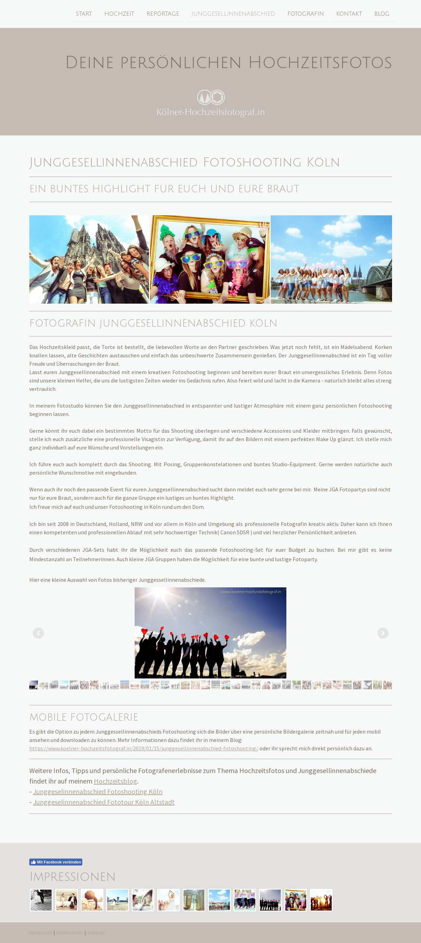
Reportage (161, 13)
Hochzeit (118, 13)
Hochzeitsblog (115, 781)
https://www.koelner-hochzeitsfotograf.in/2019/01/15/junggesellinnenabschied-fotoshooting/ (143, 748)
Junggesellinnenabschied (232, 13)
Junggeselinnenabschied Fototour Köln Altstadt (104, 801)
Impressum (40, 932)
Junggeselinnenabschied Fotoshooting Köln (98, 791)
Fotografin (304, 13)
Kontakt (348, 13)
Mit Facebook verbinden (56, 862)
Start (83, 13)
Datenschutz (70, 932)
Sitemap (96, 932)
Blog (381, 13)
